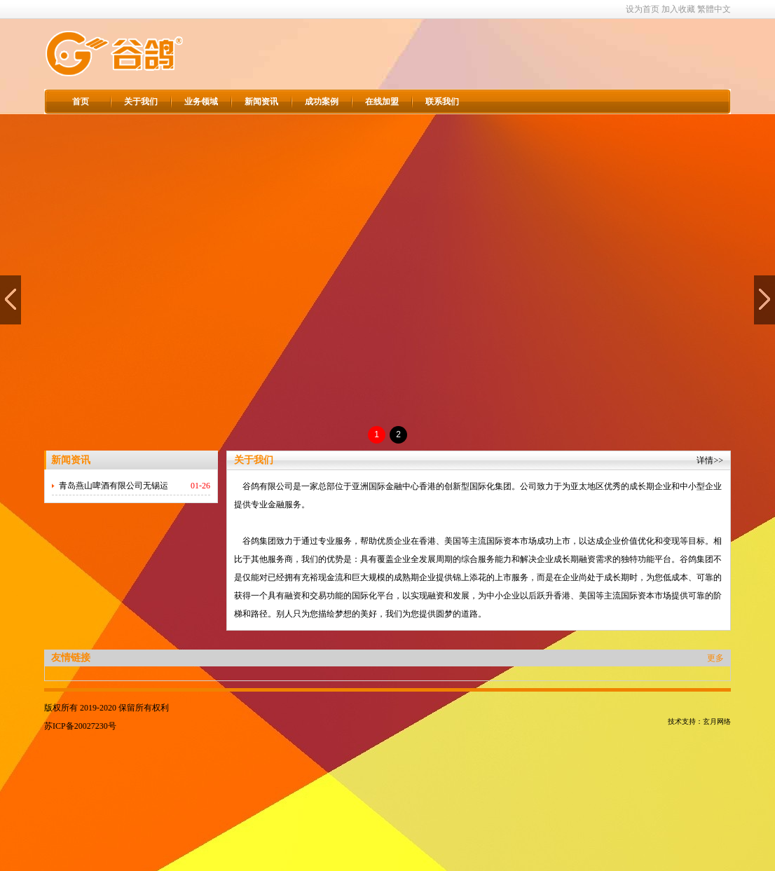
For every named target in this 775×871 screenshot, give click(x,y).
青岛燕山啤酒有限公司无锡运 (113, 486)
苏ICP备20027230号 (80, 726)
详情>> (710, 460)
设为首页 (642, 9)
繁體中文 (714, 9)
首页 (80, 102)
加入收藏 (678, 9)
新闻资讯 (261, 102)
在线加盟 (382, 102)
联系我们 (442, 102)
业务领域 (201, 102)
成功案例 (321, 102)
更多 (715, 658)
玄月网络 (717, 721)
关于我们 (141, 102)
